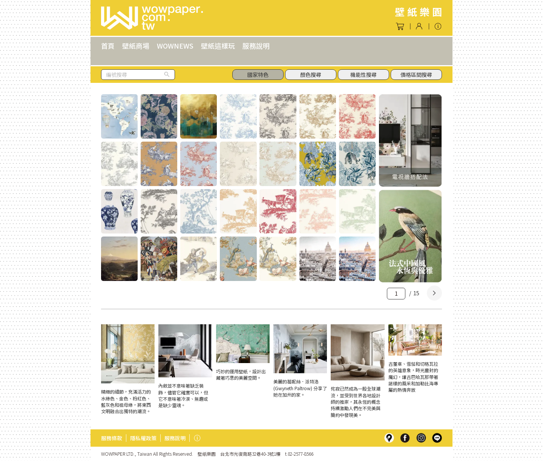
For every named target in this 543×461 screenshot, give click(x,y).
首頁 (108, 45)
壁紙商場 (135, 45)
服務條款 (111, 438)
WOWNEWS (175, 45)
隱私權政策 (143, 438)
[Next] (434, 293)
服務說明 (256, 45)
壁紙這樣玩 (218, 45)
